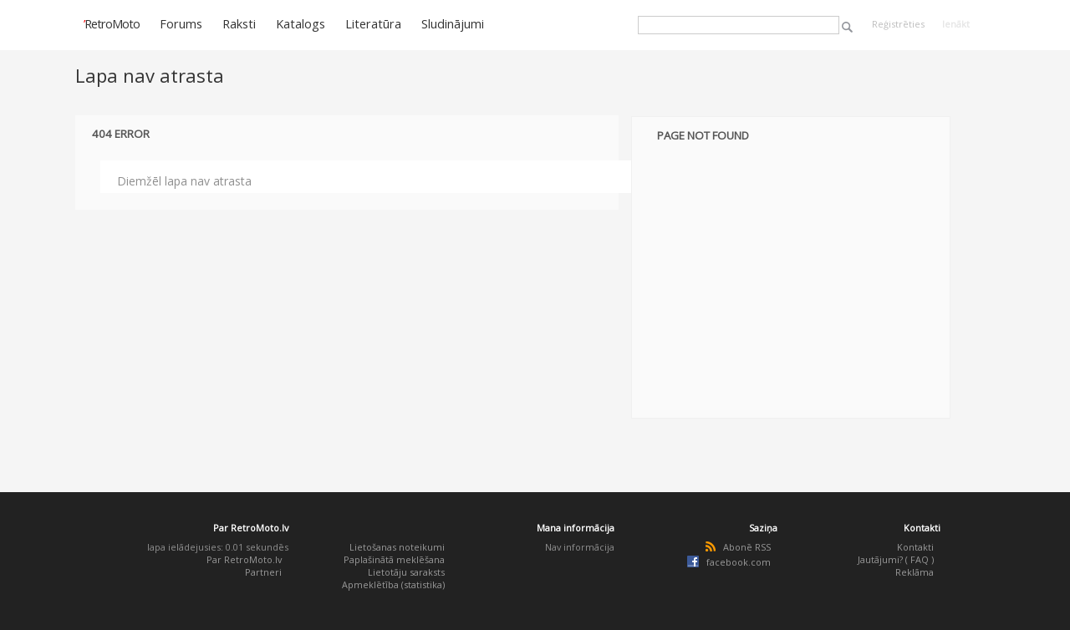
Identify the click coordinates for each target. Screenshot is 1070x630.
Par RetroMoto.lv (244, 559)
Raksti (239, 23)
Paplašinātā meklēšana (394, 559)
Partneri (263, 572)
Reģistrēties (898, 24)
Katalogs (300, 23)
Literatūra (373, 23)
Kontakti (915, 547)
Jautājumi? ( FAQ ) (896, 559)
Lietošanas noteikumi (397, 547)
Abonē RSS (747, 547)
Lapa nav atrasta (149, 75)
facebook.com (738, 562)
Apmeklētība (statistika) (393, 584)
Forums (181, 23)
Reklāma (914, 572)
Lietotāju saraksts (406, 572)
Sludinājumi (452, 23)
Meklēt (847, 27)
